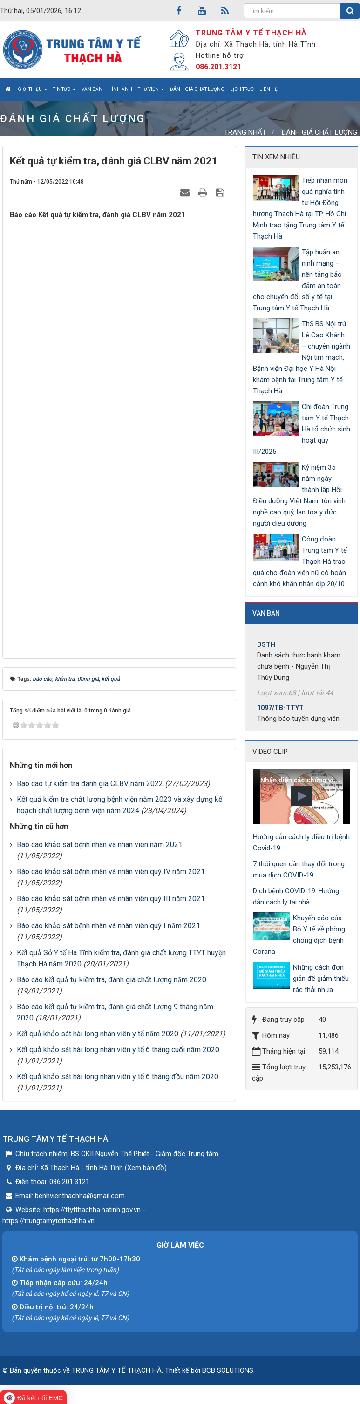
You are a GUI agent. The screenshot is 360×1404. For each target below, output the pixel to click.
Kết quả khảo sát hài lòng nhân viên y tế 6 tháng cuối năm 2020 (118, 1049)
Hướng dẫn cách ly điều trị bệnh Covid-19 (301, 842)
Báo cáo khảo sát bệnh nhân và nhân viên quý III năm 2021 (111, 898)
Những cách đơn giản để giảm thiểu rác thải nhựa (321, 978)
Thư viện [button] (151, 92)
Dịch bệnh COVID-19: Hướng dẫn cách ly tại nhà (296, 896)
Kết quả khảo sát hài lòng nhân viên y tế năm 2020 (97, 1033)
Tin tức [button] (64, 92)
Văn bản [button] (92, 89)
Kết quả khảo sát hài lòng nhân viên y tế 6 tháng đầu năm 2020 (117, 1076)
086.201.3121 (218, 66)
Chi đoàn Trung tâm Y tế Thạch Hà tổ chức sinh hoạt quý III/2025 (301, 429)
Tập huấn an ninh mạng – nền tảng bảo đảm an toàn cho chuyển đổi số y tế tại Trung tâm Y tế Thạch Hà (297, 280)
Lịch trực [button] (242, 89)
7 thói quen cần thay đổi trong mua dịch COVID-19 (299, 869)
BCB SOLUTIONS (227, 1370)
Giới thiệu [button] (33, 92)
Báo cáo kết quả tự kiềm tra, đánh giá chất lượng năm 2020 (111, 979)
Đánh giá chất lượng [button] (197, 89)
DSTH (266, 649)
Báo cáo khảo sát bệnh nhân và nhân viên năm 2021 (100, 844)
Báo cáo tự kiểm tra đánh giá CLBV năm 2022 (90, 783)
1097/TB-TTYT (280, 712)
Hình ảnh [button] (120, 89)
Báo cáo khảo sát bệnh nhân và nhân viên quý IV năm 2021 (111, 871)
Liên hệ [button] (268, 89)
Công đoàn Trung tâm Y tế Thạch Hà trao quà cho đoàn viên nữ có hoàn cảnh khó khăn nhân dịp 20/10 (300, 561)
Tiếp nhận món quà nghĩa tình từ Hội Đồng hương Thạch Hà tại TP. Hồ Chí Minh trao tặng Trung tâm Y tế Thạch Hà (300, 208)
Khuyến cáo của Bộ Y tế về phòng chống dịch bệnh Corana (299, 935)
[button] (301, 796)
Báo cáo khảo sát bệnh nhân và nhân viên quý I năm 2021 (108, 925)
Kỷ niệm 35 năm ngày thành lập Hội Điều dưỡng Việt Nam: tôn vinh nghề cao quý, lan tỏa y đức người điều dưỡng (299, 495)
